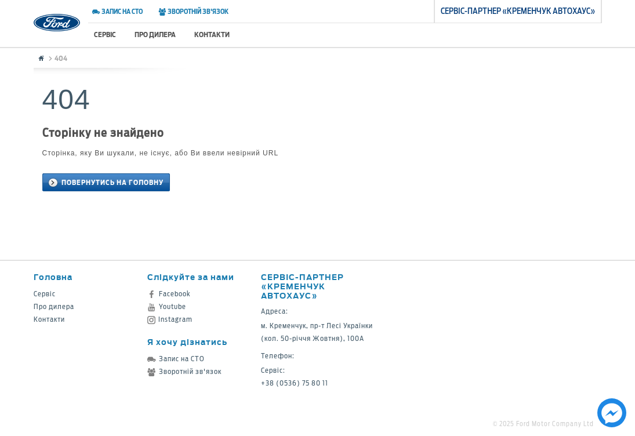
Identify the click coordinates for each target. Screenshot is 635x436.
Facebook (169, 293)
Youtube (166, 306)
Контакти (212, 34)
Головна (53, 277)
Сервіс (105, 34)
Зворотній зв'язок (193, 12)
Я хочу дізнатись (187, 342)
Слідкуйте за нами (190, 277)
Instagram (170, 319)
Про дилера (155, 34)
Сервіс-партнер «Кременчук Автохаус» (302, 286)
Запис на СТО (117, 12)
